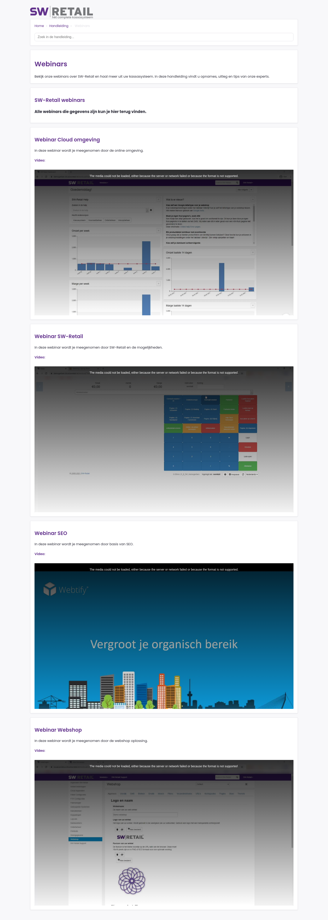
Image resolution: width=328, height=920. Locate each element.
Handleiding (58, 26)
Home (39, 26)
